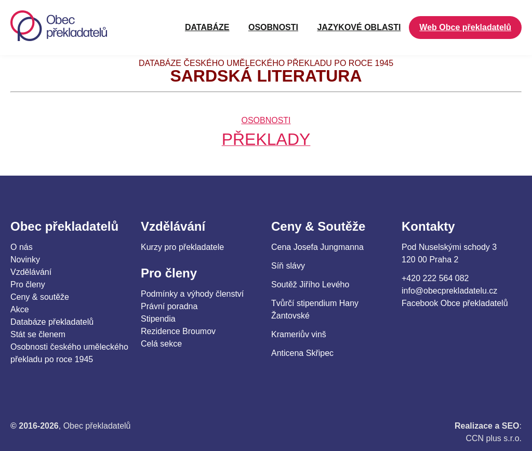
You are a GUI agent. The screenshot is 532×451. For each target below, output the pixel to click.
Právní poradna (169, 306)
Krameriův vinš (298, 334)
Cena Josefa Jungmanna (317, 247)
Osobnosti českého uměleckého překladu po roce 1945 (69, 353)
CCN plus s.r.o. (494, 438)
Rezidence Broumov (178, 331)
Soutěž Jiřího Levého (310, 284)
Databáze (207, 27)
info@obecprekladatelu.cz (449, 290)
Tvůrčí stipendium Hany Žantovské (314, 309)
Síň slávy (288, 265)
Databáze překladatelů (52, 321)
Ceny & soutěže (39, 297)
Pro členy (27, 284)
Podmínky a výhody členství (192, 293)
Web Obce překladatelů (465, 27)
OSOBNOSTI (273, 27)
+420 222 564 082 (435, 278)
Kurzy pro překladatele (182, 247)
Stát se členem (37, 334)
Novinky (25, 259)
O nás (21, 247)
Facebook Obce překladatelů (455, 303)
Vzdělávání (30, 272)
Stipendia (158, 318)
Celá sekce (161, 343)
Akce (19, 309)
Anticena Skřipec (302, 353)
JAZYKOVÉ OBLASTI (359, 27)
